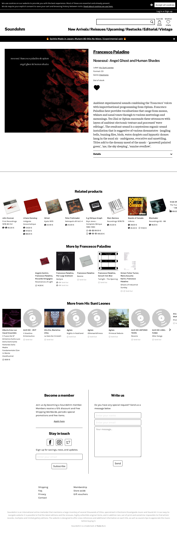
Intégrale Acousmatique (29, 222)
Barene (80, 276)
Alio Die (47, 330)
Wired (47, 218)
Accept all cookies (165, 5)
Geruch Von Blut (105, 276)
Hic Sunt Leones (106, 67)
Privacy (42, 494)
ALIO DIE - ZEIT (29, 330)
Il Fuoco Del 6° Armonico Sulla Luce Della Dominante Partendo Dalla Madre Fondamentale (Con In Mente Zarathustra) (11, 346)
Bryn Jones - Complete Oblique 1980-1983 (94, 224)
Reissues (97, 29)
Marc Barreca (113, 218)
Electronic (104, 75)
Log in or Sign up (164, 11)
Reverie (134, 336)
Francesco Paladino (111, 51)
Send (118, 463)
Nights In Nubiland (75, 333)
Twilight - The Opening (108, 279)
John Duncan (8, 218)
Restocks (133, 29)
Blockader (153, 218)
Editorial (150, 29)
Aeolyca (59, 279)
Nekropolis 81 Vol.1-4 (74, 221)
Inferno (131, 221)
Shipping (43, 487)
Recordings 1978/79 (115, 221)
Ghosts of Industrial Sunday (129, 286)
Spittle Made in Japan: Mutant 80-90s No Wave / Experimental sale (86, 38)
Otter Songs (157, 336)
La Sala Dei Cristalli (52, 336)
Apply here (59, 421)
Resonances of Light (44, 282)
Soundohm (15, 29)
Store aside (80, 490)
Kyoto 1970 (48, 221)
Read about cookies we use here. (98, 6)
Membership (80, 487)
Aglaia (69, 330)
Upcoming (115, 29)
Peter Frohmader (72, 218)
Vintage (165, 29)
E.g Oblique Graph (94, 218)
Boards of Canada (135, 218)
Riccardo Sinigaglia (43, 279)
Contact (42, 497)
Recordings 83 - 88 (157, 221)
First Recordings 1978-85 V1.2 (9, 222)
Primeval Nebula (116, 333)
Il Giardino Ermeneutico (28, 334)
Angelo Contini (41, 273)
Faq (40, 490)
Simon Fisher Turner (129, 273)
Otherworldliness (95, 333)
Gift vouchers (81, 494)
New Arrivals (78, 29)
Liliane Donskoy (30, 218)
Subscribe (59, 466)
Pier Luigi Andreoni (64, 276)
